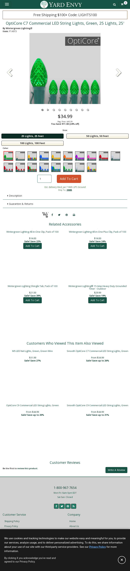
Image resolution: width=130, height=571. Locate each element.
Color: (6, 148)
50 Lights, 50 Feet (97, 136)
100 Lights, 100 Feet (32, 143)
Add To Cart (69, 179)
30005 (69, 190)
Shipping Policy (12, 521)
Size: (65, 130)
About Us (74, 526)
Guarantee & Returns (20, 203)
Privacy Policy (11, 526)
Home (72, 521)
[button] (119, 72)
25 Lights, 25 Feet (32, 136)
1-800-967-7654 (65, 487)
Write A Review (116, 470)
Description (14, 195)
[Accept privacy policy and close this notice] (122, 560)
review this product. (27, 468)
